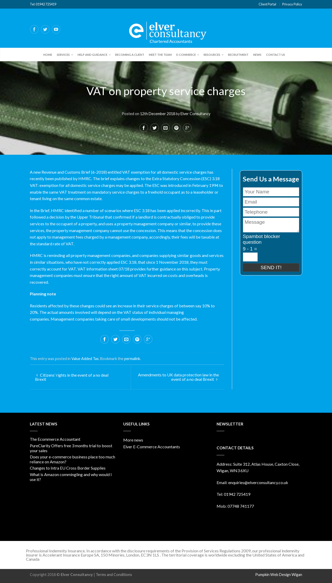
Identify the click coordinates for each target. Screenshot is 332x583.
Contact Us (275, 54)
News (257, 54)
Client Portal (267, 4)
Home (47, 54)
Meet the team (160, 54)
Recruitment (238, 54)
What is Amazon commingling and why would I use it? (71, 477)
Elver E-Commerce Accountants (151, 446)
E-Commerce (186, 54)
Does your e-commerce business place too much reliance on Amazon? (72, 459)
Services (63, 54)
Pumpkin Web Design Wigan (278, 574)
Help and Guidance (92, 54)
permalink (132, 358)
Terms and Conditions (114, 574)
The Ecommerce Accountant (55, 439)
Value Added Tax (85, 358)
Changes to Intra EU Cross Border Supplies (68, 467)
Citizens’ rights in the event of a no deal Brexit (71, 377)
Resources (212, 54)
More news (133, 439)
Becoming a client (129, 54)
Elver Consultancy (195, 113)
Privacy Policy (292, 4)
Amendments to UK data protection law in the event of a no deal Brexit (178, 377)
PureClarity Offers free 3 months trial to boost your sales (71, 448)
